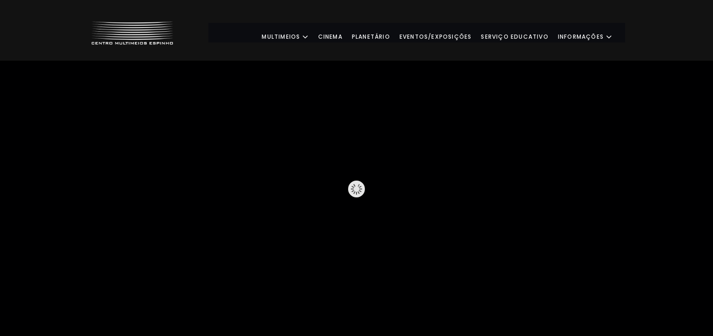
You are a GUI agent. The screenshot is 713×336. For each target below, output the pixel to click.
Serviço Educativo (522, 32)
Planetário (379, 32)
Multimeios (293, 32)
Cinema (338, 32)
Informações (593, 32)
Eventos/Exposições (444, 32)
